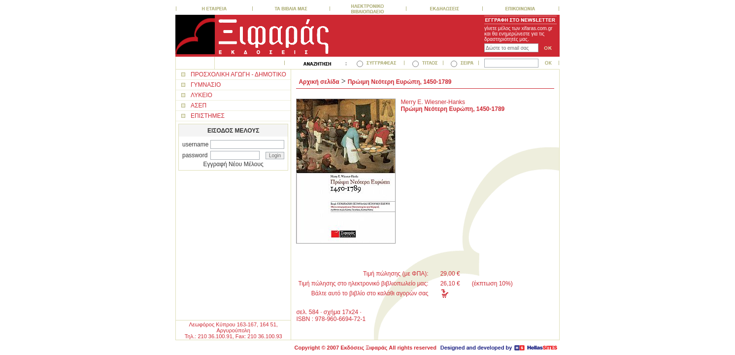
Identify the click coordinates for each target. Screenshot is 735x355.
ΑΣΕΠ (198, 105)
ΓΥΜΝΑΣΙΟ (206, 84)
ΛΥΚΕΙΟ (201, 95)
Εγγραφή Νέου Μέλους (233, 164)
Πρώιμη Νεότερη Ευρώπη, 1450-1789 (400, 81)
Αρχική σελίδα (319, 81)
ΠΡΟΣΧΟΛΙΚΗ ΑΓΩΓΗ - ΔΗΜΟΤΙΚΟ (238, 74)
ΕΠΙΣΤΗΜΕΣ (208, 115)
